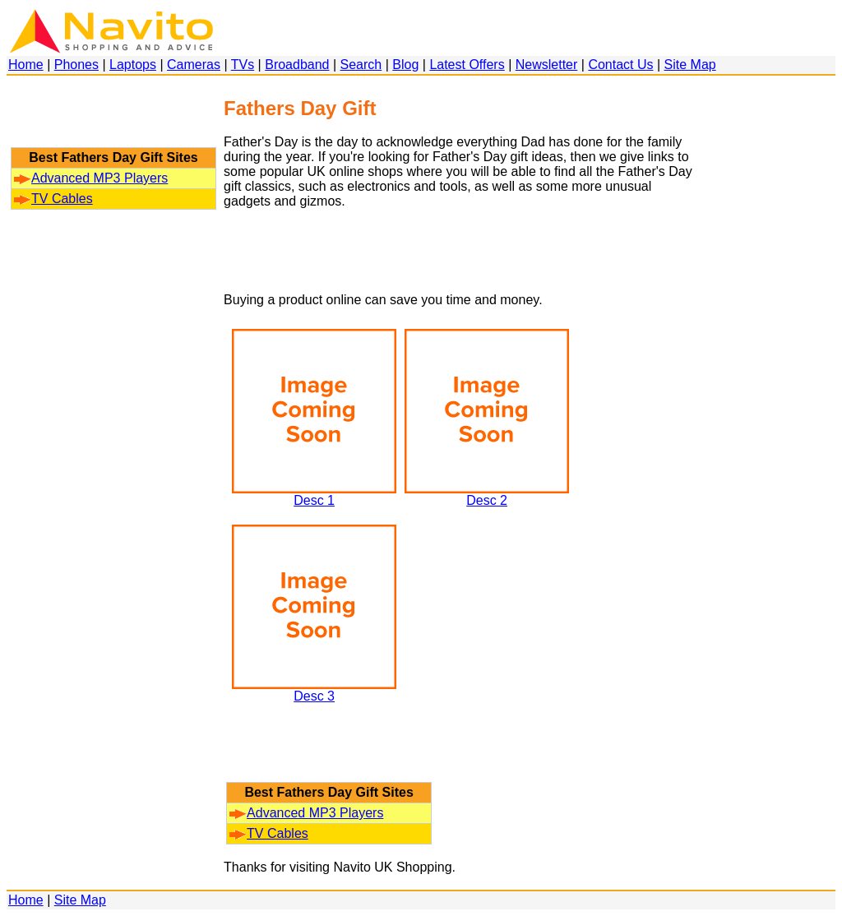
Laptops (132, 65)
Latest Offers (466, 65)
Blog (405, 65)
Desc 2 (487, 494)
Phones (76, 65)
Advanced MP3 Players (91, 178)
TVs (242, 65)
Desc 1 (314, 494)
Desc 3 (314, 690)
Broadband (297, 65)
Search (361, 65)
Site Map (690, 65)
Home (26, 65)
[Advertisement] (113, 119)
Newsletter (547, 65)
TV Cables (53, 199)
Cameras (193, 65)
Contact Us (620, 65)
